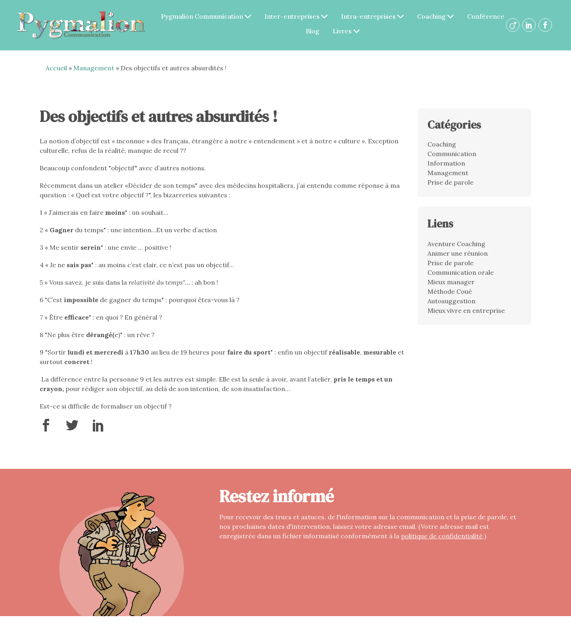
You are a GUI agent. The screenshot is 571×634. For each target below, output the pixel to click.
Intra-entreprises (372, 16)
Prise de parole (450, 182)
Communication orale (460, 272)
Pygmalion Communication (206, 16)
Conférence (485, 16)
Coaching (435, 16)
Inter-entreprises (296, 16)
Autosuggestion (451, 301)
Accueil (56, 68)
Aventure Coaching (456, 244)
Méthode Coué (449, 291)
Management (93, 68)
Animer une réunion (457, 253)
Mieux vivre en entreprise (466, 310)
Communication (451, 154)
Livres (346, 31)
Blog (312, 31)
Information (446, 163)
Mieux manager (451, 282)
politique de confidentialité (442, 536)
